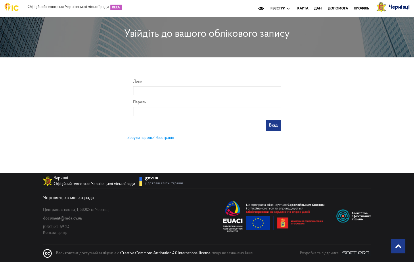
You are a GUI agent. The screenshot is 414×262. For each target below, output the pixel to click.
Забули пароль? (141, 138)
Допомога (338, 8)
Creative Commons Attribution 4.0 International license (165, 253)
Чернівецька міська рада (68, 197)
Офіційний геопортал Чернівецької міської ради (68, 7)
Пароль (139, 102)
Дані (318, 8)
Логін (137, 81)
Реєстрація (165, 138)
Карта (302, 8)
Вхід (273, 125)
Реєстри (280, 8)
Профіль (361, 8)
